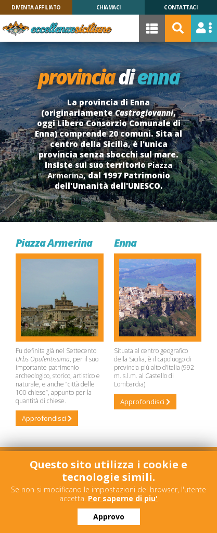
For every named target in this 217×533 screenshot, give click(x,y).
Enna (125, 243)
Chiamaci (108, 7)
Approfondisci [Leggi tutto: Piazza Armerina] (47, 418)
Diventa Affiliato (36, 7)
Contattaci (180, 7)
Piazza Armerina (54, 243)
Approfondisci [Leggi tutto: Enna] (145, 401)
